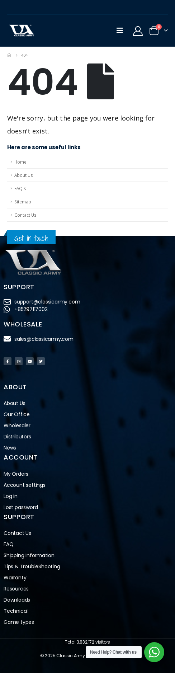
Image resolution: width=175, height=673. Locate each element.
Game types (19, 622)
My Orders (16, 473)
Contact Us (25, 215)
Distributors (19, 437)
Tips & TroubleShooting (32, 566)
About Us (23, 175)
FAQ (8, 544)
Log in (11, 496)
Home (20, 162)
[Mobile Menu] (120, 30)
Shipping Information (29, 555)
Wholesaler (17, 425)
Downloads (17, 599)
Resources (16, 588)
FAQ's (20, 188)
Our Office (17, 414)
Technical (16, 611)
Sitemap (22, 201)
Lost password (21, 507)
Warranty (15, 577)
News (10, 447)
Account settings (25, 485)
